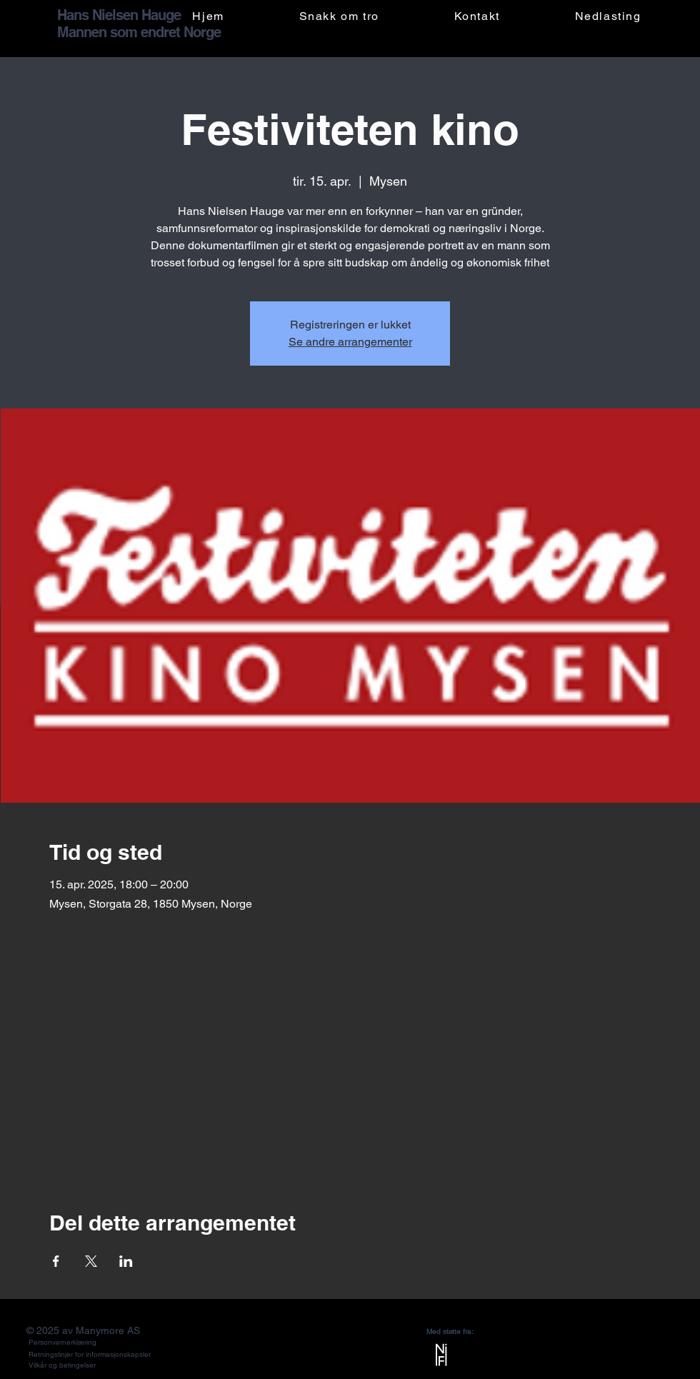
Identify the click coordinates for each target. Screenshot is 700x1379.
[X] (662, 1360)
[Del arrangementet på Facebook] (56, 1261)
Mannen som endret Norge (139, 32)
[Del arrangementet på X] (91, 1261)
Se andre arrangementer (350, 341)
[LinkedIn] (619, 1360)
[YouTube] (640, 1360)
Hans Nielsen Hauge (119, 15)
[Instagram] (576, 1360)
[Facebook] (597, 1360)
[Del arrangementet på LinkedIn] (126, 1261)
